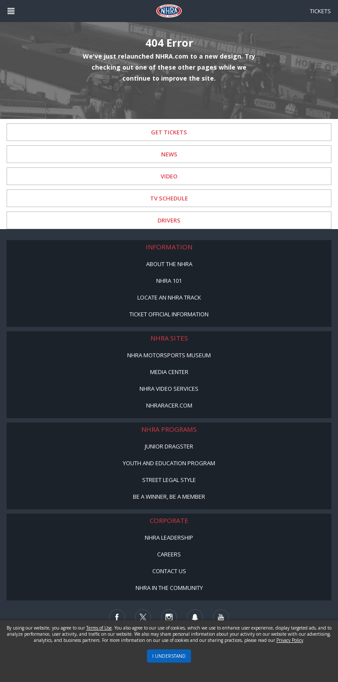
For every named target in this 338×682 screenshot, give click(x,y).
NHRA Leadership (169, 537)
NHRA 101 (169, 281)
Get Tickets (169, 132)
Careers (169, 554)
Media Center (169, 372)
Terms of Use (99, 628)
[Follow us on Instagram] (169, 617)
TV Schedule (169, 198)
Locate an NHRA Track (169, 297)
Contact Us (169, 571)
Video (169, 176)
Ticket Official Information (169, 314)
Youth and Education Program (169, 463)
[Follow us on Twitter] (143, 617)
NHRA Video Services (169, 389)
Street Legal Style (169, 480)
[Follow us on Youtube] (221, 617)
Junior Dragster (169, 446)
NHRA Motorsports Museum (169, 355)
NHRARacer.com (169, 405)
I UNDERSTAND (169, 656)
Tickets (320, 11)
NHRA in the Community (169, 588)
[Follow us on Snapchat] (195, 617)
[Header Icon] (11, 11)
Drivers (169, 220)
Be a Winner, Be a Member (169, 496)
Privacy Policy (289, 640)
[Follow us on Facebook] (117, 617)
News (169, 154)
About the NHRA (169, 264)
